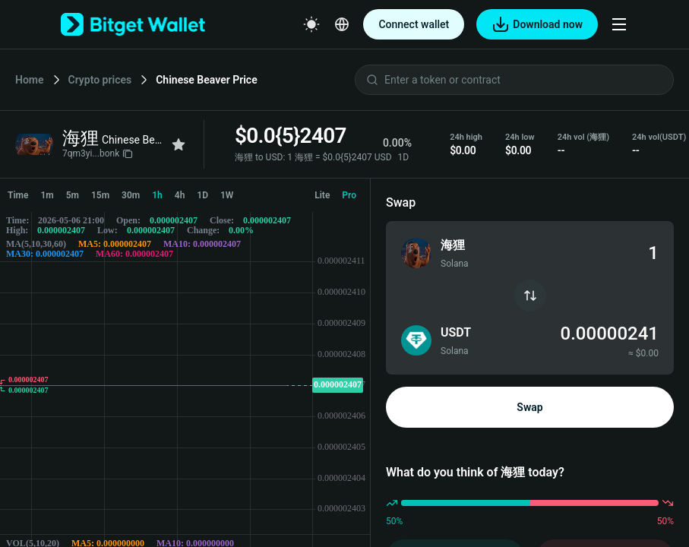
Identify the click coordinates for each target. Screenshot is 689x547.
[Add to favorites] (178, 144)
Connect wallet (413, 24)
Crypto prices (100, 80)
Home (29, 80)
